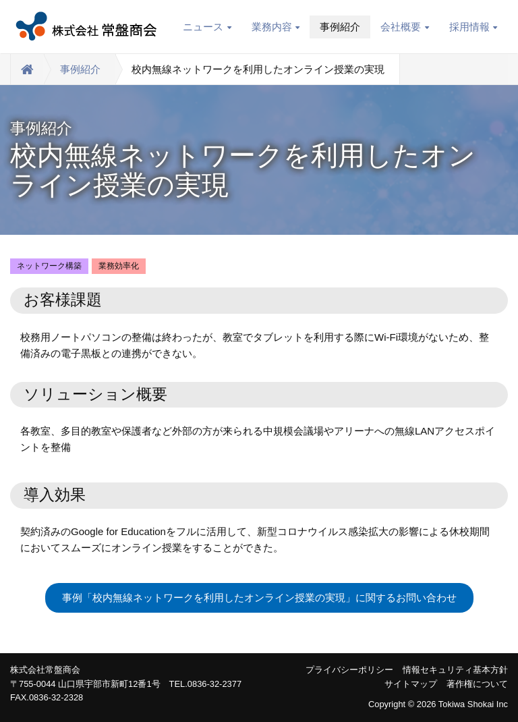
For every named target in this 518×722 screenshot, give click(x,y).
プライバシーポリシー (349, 670)
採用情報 (473, 26)
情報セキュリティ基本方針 (455, 670)
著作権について (477, 684)
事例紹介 (340, 26)
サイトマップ (410, 684)
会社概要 (404, 26)
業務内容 (275, 26)
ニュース (207, 26)
